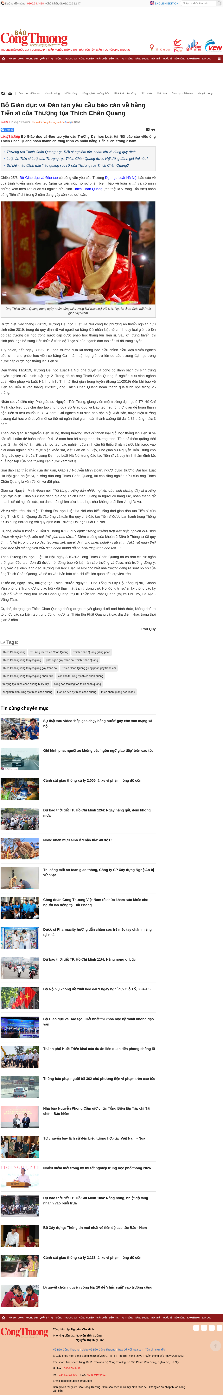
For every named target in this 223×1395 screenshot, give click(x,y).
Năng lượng (143, 59)
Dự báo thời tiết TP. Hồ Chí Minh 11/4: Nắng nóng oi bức (89, 959)
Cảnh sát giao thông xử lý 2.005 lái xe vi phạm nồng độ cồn (92, 780)
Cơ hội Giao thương (117, 50)
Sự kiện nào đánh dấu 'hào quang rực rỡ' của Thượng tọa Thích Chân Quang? (68, 165)
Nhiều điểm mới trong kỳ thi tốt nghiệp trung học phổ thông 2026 (97, 1168)
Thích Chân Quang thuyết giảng (22, 660)
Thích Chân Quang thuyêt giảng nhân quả (28, 676)
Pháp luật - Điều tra (107, 59)
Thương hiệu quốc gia (15, 50)
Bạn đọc (206, 59)
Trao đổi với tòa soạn (130, 1349)
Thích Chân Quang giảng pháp (91, 652)
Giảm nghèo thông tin (62, 50)
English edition (166, 3)
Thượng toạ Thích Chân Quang (49, 652)
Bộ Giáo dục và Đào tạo (39, 178)
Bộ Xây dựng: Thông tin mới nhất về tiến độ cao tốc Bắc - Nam (95, 1228)
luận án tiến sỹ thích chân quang (76, 692)
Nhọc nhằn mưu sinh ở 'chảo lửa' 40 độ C (77, 840)
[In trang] (153, 129)
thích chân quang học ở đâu (118, 692)
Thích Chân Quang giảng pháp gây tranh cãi (89, 668)
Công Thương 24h (28, 59)
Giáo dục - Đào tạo (29, 93)
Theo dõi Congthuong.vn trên (48, 122)
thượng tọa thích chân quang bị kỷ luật (26, 684)
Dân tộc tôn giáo (90, 50)
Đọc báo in (39, 50)
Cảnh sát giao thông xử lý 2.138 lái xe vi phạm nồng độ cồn (92, 1258)
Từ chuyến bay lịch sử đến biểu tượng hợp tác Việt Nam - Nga (94, 1138)
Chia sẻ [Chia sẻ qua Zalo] (7, 129)
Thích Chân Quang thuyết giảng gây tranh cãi (30, 668)
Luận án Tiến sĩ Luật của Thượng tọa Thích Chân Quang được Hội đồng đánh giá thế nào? (77, 159)
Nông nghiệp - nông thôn (96, 93)
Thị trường (126, 59)
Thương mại (70, 59)
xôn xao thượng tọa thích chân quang (80, 676)
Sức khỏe (146, 93)
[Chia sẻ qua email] (148, 129)
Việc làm (162, 93)
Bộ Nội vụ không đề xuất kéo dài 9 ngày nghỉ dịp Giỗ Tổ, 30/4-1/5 (96, 989)
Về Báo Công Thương (66, 1349)
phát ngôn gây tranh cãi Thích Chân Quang (72, 660)
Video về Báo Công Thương (98, 1349)
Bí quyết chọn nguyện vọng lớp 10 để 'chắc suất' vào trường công (97, 1287)
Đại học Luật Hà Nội (121, 178)
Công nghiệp (86, 59)
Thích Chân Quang (88, 189)
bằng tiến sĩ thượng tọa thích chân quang (27, 692)
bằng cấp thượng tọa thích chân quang (77, 684)
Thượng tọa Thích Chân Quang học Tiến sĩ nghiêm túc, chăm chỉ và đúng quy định (71, 152)
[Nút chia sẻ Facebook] (30, 130)
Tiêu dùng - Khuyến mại (187, 59)
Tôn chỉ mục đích (155, 1349)
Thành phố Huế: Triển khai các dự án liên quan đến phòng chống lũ (99, 1049)
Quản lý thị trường (51, 59)
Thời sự (11, 59)
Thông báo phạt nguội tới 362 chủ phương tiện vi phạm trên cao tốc (99, 1079)
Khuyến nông (52, 93)
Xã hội (6, 93)
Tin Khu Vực (160, 47)
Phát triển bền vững (125, 93)
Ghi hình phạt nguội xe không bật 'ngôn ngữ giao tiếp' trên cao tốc (98, 751)
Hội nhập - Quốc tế (161, 59)
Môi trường (71, 93)
